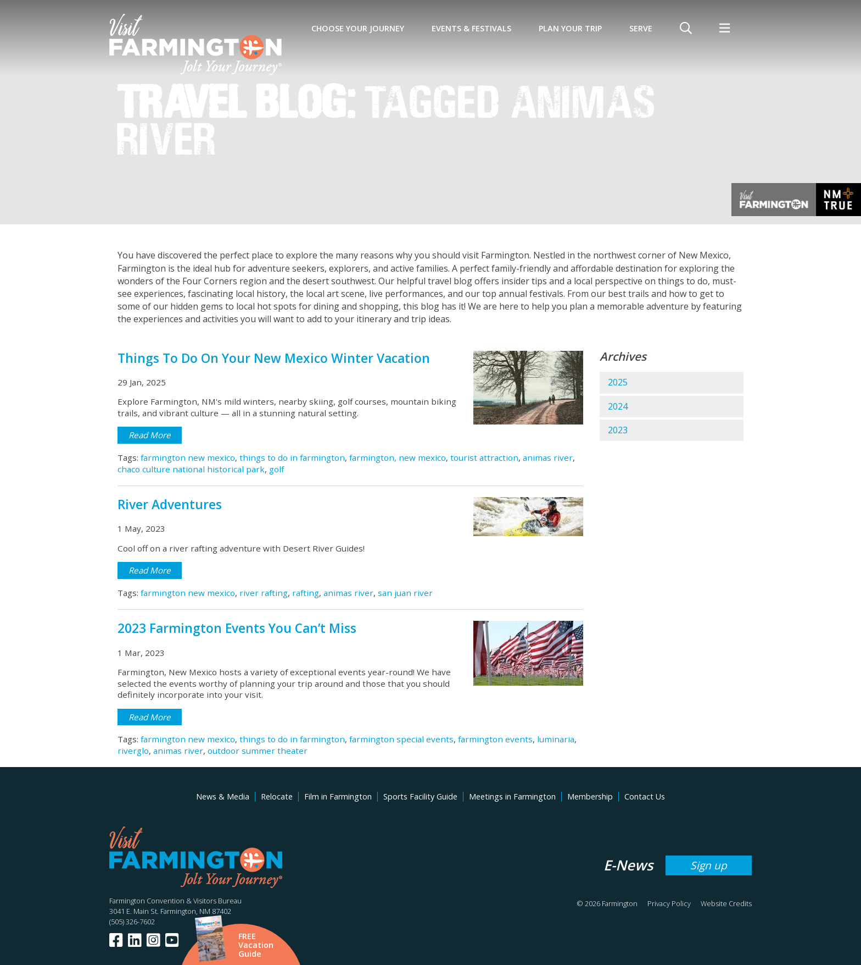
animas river (548, 457)
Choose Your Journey (357, 28)
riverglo (133, 750)
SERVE (640, 28)
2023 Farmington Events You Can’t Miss (237, 628)
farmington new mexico (188, 457)
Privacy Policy (669, 903)
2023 (618, 430)
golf (276, 469)
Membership (590, 796)
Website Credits (726, 903)
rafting (305, 592)
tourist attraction (484, 457)
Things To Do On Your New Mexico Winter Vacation (274, 358)
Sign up (708, 865)
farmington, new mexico (397, 457)
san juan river (405, 592)
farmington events (495, 739)
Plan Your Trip (570, 28)
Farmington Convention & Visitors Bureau (175, 901)
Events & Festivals (471, 28)
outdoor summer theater (258, 750)
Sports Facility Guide (420, 796)
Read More (149, 434)
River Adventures (170, 504)
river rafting (263, 592)
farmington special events (401, 739)
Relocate (277, 796)
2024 (618, 406)
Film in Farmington (338, 796)
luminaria (555, 739)
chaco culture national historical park (191, 469)
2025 (618, 382)
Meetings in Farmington (512, 796)
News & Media (222, 796)
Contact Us (644, 796)
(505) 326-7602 (132, 922)
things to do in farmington (292, 457)
